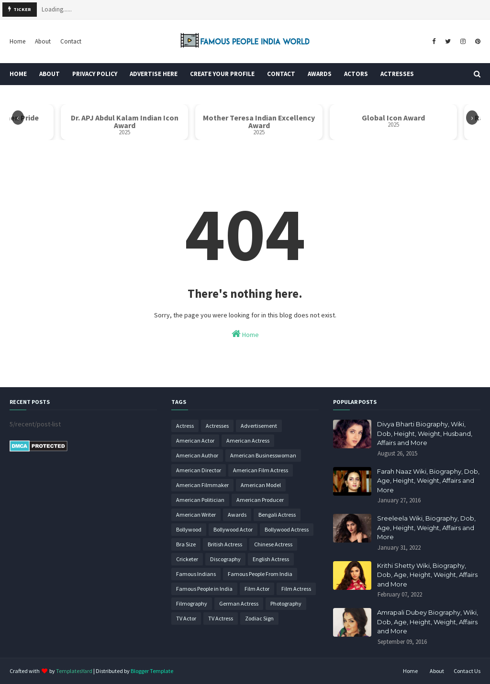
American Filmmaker (202, 485)
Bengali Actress (277, 514)
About (43, 41)
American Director (198, 470)
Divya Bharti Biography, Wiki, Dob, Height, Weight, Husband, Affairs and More (424, 433)
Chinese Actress (273, 544)
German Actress (238, 603)
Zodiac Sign (259, 618)
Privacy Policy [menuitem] (94, 74)
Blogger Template (152, 670)
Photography (285, 603)
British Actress (225, 544)
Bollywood (188, 529)
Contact (70, 41)
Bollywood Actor (233, 529)
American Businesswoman (263, 455)
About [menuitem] (49, 74)
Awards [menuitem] (320, 74)
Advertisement (259, 425)
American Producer (260, 499)
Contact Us (467, 670)
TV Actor (186, 618)
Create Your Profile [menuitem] (222, 74)
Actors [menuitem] (356, 74)
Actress (185, 425)
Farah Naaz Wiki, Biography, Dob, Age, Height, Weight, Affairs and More (428, 480)
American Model (261, 485)
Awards (237, 514)
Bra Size (186, 544)
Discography (225, 559)
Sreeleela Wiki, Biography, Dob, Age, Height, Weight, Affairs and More (426, 527)
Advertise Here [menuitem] (154, 74)
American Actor (195, 440)
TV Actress (220, 618)
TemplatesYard (74, 670)
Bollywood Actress (287, 529)
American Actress (247, 440)
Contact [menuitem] (281, 74)
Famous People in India (204, 588)
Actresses (217, 425)
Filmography (191, 603)
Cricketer (187, 559)
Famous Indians (196, 573)
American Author (197, 455)
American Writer (196, 514)
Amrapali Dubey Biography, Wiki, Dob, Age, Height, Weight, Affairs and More (427, 621)
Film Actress (296, 588)
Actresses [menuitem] (397, 74)
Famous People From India (260, 573)
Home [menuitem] (18, 74)
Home (17, 41)
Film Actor (257, 588)
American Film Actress (260, 470)
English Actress (271, 559)
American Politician (200, 499)
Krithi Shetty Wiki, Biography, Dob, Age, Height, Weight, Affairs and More (427, 575)
